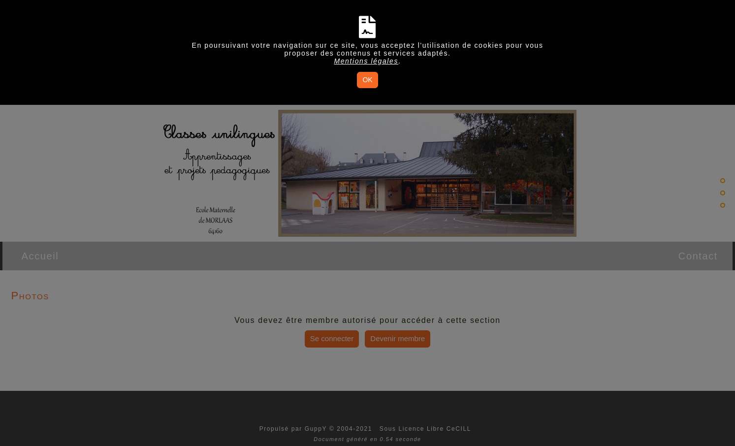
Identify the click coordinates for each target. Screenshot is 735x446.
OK (367, 80)
